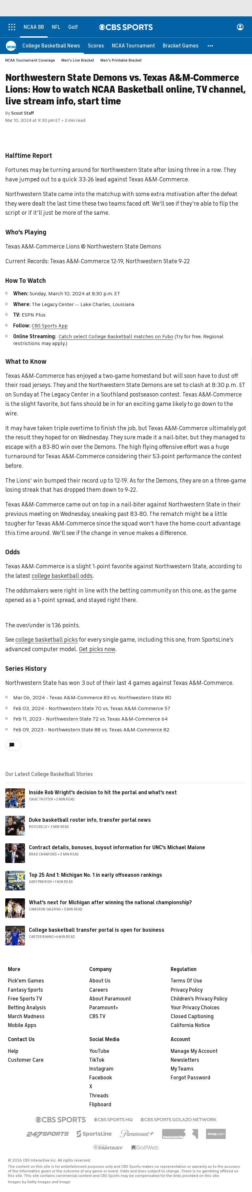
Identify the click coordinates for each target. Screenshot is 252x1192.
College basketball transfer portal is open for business (96, 930)
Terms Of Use (186, 981)
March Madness (26, 1016)
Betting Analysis (27, 1007)
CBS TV (97, 1016)
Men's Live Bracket (77, 60)
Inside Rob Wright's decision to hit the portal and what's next (103, 792)
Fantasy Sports (25, 990)
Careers (98, 990)
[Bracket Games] (180, 46)
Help (13, 1051)
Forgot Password (190, 1077)
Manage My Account (194, 1051)
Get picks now (97, 649)
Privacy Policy (187, 990)
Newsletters (185, 1060)
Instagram (101, 1069)
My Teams (182, 1069)
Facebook (100, 1077)
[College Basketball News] (51, 46)
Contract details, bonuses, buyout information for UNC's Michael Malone (117, 847)
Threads (99, 1095)
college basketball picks (46, 639)
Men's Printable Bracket (121, 60)
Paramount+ (103, 1007)
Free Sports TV (25, 999)
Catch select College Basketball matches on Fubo (116, 336)
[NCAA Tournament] (133, 46)
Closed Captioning (192, 1016)
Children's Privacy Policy (199, 999)
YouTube (99, 1051)
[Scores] (96, 46)
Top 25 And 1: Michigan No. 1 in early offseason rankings (95, 875)
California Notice (190, 1025)
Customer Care (26, 1060)
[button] (210, 46)
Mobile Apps (22, 1025)
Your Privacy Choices (195, 1007)
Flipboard (100, 1104)
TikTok (96, 1060)
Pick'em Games (26, 981)
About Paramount (110, 999)
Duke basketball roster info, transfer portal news (90, 820)
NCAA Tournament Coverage (30, 60)
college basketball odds (62, 575)
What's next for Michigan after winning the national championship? (110, 902)
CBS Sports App (50, 325)
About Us (100, 981)
